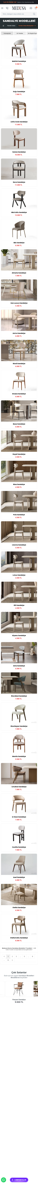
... (20, 956)
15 (8, 960)
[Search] (34, 14)
